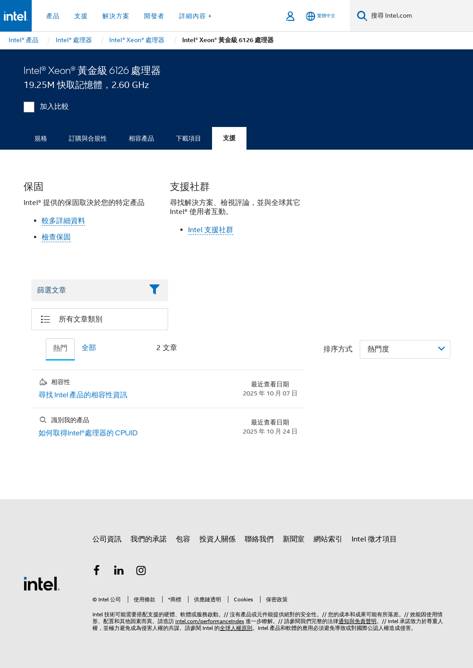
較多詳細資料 (63, 220)
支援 (229, 138)
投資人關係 (217, 539)
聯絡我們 (259, 539)
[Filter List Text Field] (87, 290)
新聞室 (293, 539)
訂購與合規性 (88, 138)
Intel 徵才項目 (374, 539)
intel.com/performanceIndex (209, 621)
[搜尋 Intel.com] (420, 16)
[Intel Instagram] (141, 572)
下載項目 (188, 138)
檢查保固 (56, 237)
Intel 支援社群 (210, 229)
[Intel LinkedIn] (119, 572)
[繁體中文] (321, 16)
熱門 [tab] (60, 348)
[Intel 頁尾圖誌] (42, 583)
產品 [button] (53, 16)
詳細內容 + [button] (195, 16)
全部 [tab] (89, 347)
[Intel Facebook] (96, 572)
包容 (183, 539)
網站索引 (328, 539)
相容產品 (141, 138)
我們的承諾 (148, 539)
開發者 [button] (154, 16)
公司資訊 (106, 539)
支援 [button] (81, 16)
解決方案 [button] (116, 16)
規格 (40, 138)
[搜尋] (362, 15)
